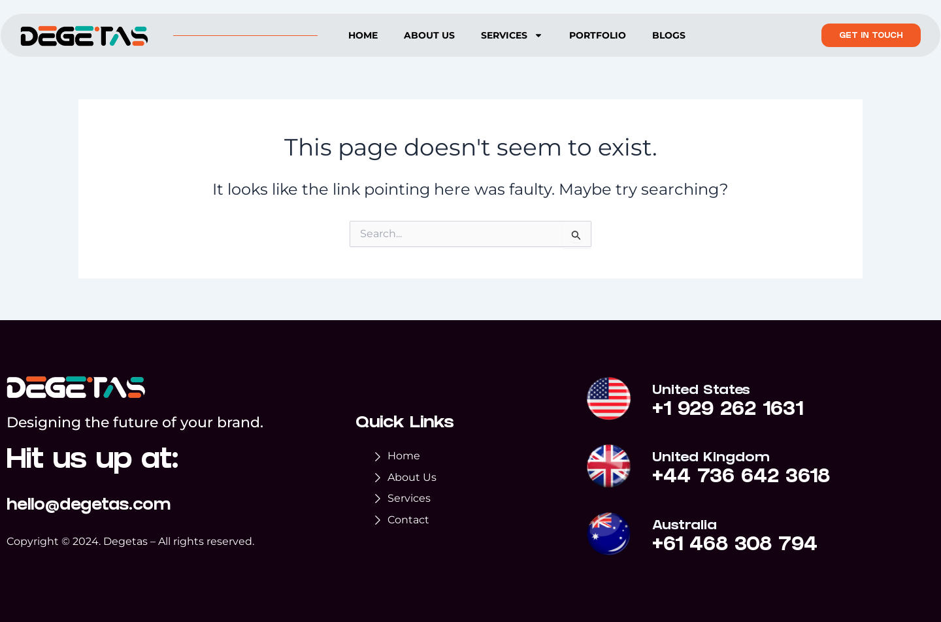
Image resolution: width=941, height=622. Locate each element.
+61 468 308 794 (735, 546)
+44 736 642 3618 (741, 478)
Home (363, 35)
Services (512, 35)
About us (429, 35)
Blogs (668, 35)
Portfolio (597, 35)
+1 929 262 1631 (728, 411)
